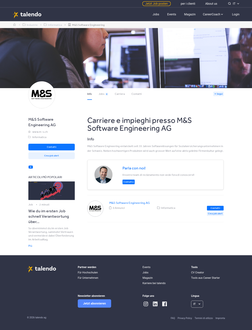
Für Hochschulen (88, 272)
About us (211, 3)
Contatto (128, 181)
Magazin (190, 14)
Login (235, 14)
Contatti (137, 93)
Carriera (120, 93)
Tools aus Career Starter (205, 277)
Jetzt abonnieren (94, 303)
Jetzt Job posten (156, 3)
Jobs (156, 14)
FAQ (173, 318)
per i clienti (188, 3)
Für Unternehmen (88, 277)
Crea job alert (51, 155)
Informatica (39, 137)
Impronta (220, 318)
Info (89, 93)
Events (171, 14)
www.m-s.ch (40, 131)
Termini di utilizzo (204, 318)
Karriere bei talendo (154, 283)
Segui (220, 93)
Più (30, 245)
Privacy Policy (185, 318)
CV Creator (197, 272)
